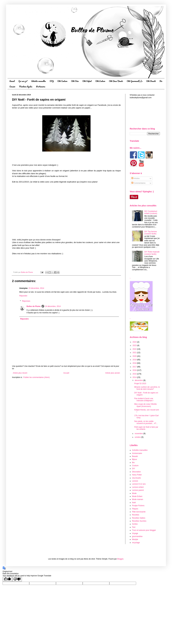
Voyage (135, 533)
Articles (135, 178)
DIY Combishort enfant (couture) (150, 212)
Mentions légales (25, 86)
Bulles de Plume (34, 306)
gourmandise (137, 536)
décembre (139, 380)
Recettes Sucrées (139, 521)
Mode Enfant (137, 496)
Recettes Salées (138, 518)
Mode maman (137, 499)
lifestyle (135, 539)
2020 (135, 356)
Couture (135, 465)
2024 (135, 342)
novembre (139, 433)
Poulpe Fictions (138, 506)
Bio (160, 81)
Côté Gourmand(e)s (134, 81)
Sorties (135, 524)
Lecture (135, 481)
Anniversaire (137, 453)
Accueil (12, 81)
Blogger (120, 559)
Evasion (12, 86)
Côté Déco (75, 81)
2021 (135, 353)
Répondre (23, 296)
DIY (52, 81)
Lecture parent (138, 490)
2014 (135, 377)
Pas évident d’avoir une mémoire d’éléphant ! (143, 399)
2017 (135, 367)
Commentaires (138, 183)
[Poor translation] (17, 579)
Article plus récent (20, 373)
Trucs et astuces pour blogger (144, 530)
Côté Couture (62, 81)
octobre (138, 437)
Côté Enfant (87, 81)
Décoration (136, 472)
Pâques (135, 509)
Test (133, 527)
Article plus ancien (112, 373)
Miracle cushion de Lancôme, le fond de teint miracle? (147, 388)
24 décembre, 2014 (53, 306)
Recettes (135, 515)
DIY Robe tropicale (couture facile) (152, 253)
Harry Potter (137, 475)
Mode (134, 493)
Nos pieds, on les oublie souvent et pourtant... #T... (146, 422)
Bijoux (134, 459)
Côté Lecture (100, 81)
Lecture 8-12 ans (139, 484)
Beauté (135, 456)
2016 (135, 370)
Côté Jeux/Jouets (116, 81)
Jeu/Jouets (136, 478)
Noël (134, 503)
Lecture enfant (138, 487)
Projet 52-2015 (140, 383)
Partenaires (40, 86)
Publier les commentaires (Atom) (36, 377)
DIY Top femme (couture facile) (150, 233)
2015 (135, 374)
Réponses (26, 301)
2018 (135, 363)
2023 (135, 345)
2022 (135, 349)
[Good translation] (7, 579)
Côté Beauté (151, 81)
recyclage (136, 543)
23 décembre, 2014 (36, 288)
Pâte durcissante (138, 512)
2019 (135, 360)
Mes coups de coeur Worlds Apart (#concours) (145, 405)
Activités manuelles (38, 81)
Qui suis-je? (22, 81)
